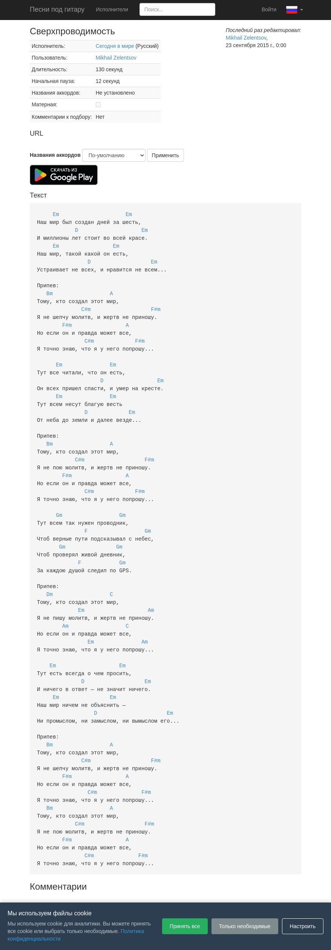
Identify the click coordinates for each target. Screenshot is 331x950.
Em (56, 214)
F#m (155, 304)
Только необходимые (245, 926)
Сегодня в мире (115, 46)
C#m (86, 304)
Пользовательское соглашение (88, 891)
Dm (49, 575)
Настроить (303, 926)
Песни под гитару (57, 9)
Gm (59, 500)
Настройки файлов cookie (250, 891)
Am (151, 591)
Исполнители (112, 9)
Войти (269, 9)
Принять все (185, 926)
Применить (165, 155)
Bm (49, 289)
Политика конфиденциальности (172, 891)
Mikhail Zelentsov (116, 58)
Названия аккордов (55, 155)
